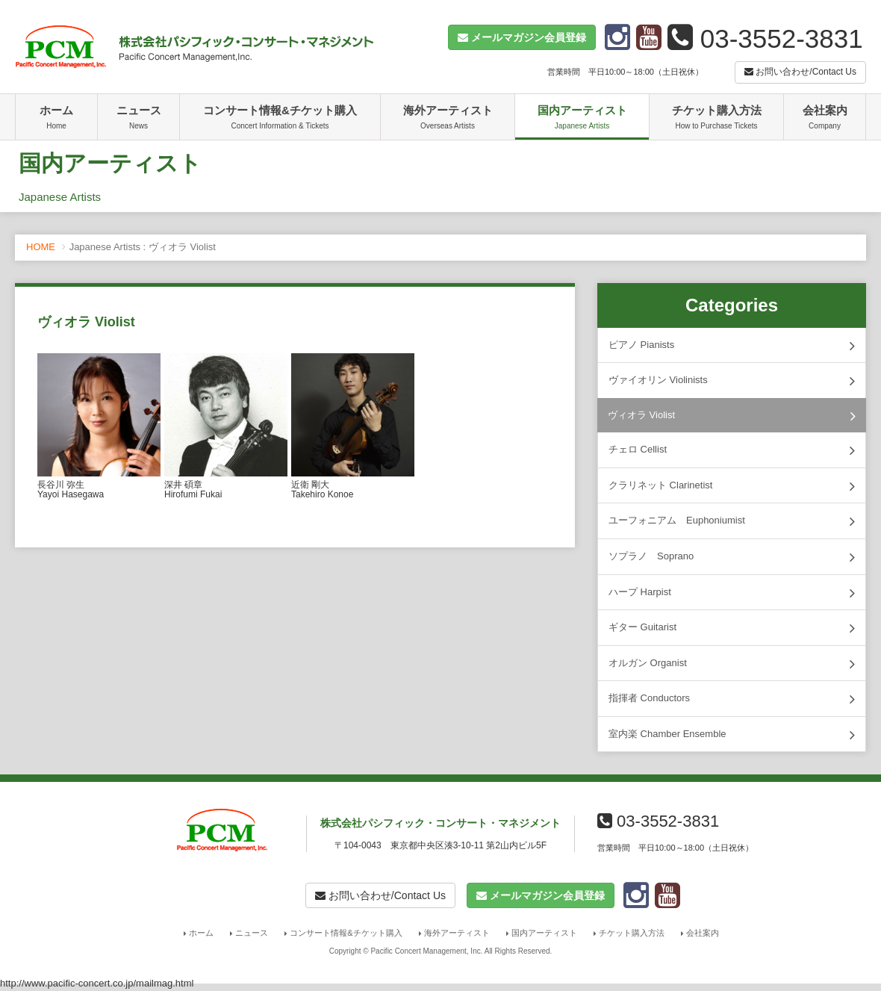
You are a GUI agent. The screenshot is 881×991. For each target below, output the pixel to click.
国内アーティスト (582, 119)
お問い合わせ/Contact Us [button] (800, 71)
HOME (40, 246)
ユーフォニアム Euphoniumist (731, 521)
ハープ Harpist (731, 592)
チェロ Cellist (731, 450)
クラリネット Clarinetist (731, 486)
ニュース (138, 119)
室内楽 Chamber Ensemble (731, 734)
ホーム (56, 119)
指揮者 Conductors (731, 699)
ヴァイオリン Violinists (731, 380)
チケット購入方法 (716, 119)
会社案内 (824, 119)
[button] (522, 37)
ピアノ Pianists (731, 345)
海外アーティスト (447, 119)
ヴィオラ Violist (732, 415)
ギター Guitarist (731, 628)
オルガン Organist (731, 663)
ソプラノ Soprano (731, 557)
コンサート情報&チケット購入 (280, 119)
